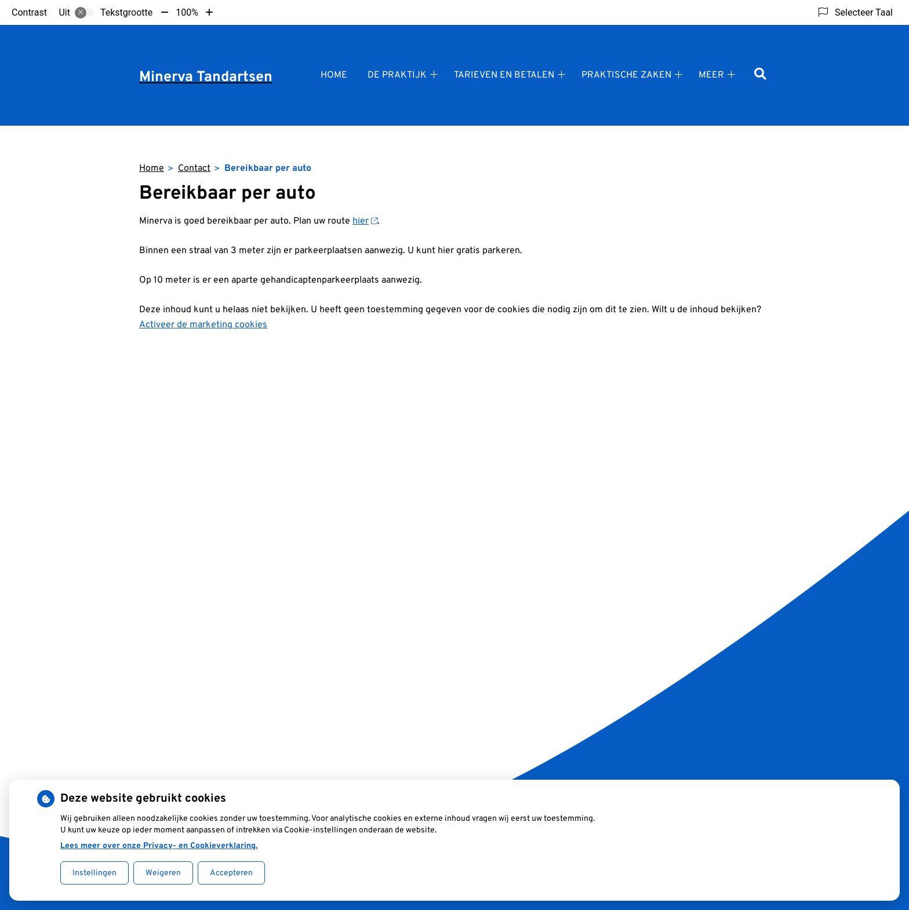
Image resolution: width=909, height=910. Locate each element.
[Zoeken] (760, 75)
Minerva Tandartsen (205, 77)
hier (364, 221)
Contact (194, 168)
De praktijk (397, 75)
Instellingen (94, 873)
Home (334, 75)
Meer (711, 75)
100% (187, 12)
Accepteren (231, 873)
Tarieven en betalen (504, 75)
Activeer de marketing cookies (203, 325)
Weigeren (163, 873)
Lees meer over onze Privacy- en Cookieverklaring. (158, 846)
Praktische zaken (626, 75)
